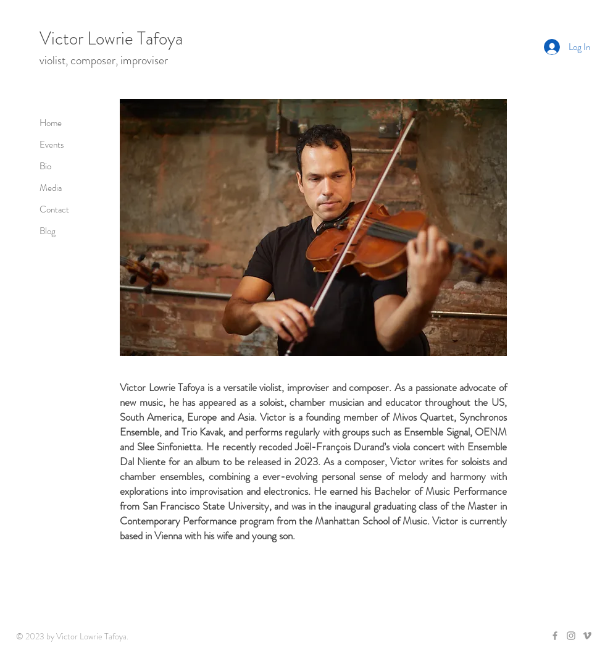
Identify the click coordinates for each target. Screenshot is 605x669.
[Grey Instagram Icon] (571, 635)
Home (51, 123)
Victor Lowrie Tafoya (111, 38)
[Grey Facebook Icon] (555, 635)
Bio (45, 166)
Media (51, 188)
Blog (48, 231)
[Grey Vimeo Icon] (587, 635)
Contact (54, 209)
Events (52, 144)
